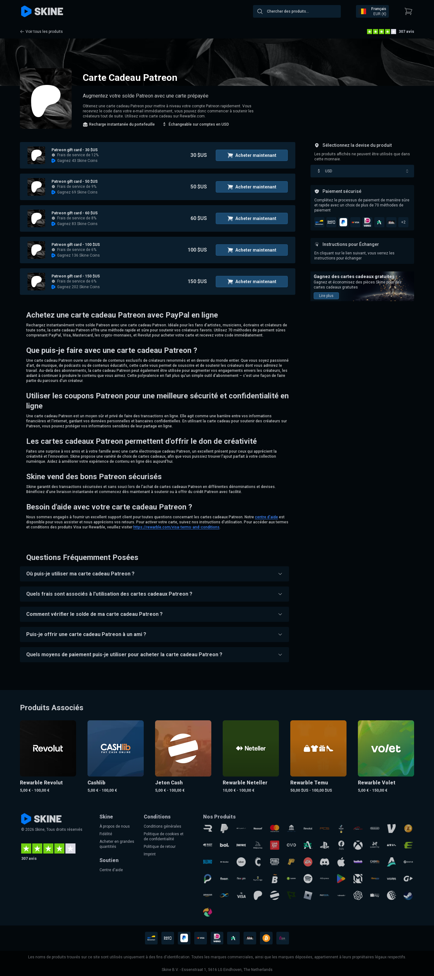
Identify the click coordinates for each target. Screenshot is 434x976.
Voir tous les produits (41, 31)
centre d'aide (266, 517)
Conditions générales (162, 826)
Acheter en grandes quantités (116, 844)
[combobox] (297, 11)
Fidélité (105, 834)
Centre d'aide (111, 870)
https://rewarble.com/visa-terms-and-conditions (176, 527)
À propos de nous (114, 826)
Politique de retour (160, 846)
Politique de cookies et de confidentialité (164, 836)
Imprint (150, 854)
